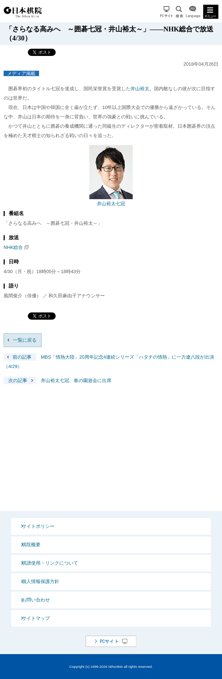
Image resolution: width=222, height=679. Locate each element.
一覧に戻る (25, 340)
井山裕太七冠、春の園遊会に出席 (57, 380)
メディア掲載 (21, 73)
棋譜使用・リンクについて (50, 563)
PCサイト (166, 11)
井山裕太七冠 (111, 203)
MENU (210, 12)
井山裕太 (140, 88)
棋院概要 (31, 544)
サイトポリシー (38, 526)
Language (193, 12)
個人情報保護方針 (40, 581)
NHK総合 (13, 247)
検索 (179, 12)
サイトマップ (36, 618)
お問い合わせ (36, 600)
